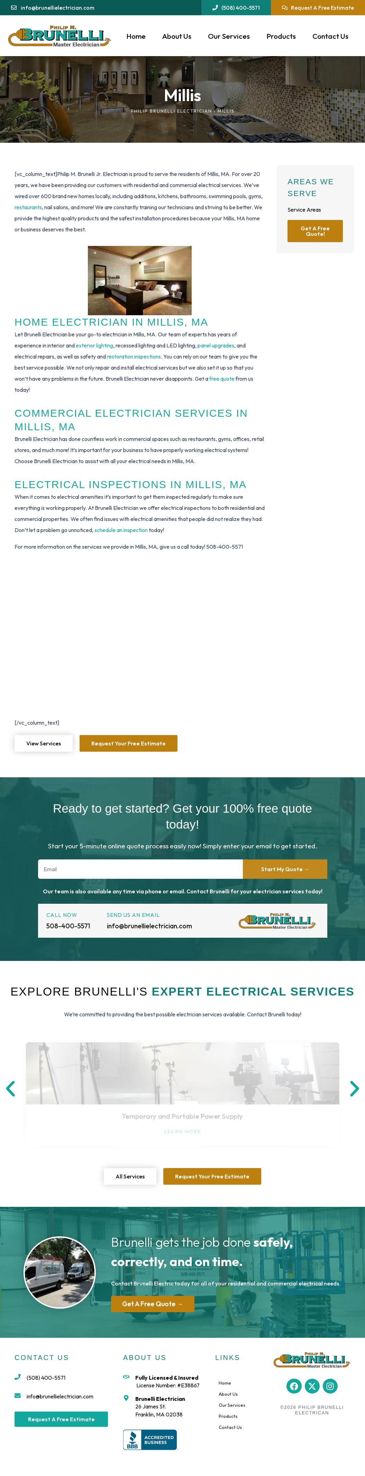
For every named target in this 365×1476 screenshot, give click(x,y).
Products (281, 36)
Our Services (229, 36)
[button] (10, 1088)
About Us (176, 36)
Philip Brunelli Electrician (171, 111)
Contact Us (330, 36)
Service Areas (304, 209)
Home (136, 36)
